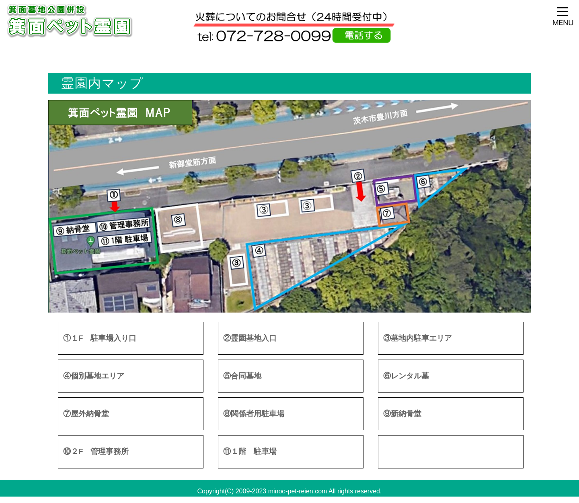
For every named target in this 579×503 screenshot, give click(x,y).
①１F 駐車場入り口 (99, 338)
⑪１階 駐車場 (250, 451)
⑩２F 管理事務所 (96, 451)
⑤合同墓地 (242, 376)
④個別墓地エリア (93, 376)
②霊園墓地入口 (250, 338)
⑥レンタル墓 (406, 376)
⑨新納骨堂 (402, 413)
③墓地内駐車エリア (417, 338)
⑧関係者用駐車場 (253, 413)
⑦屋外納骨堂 (86, 413)
